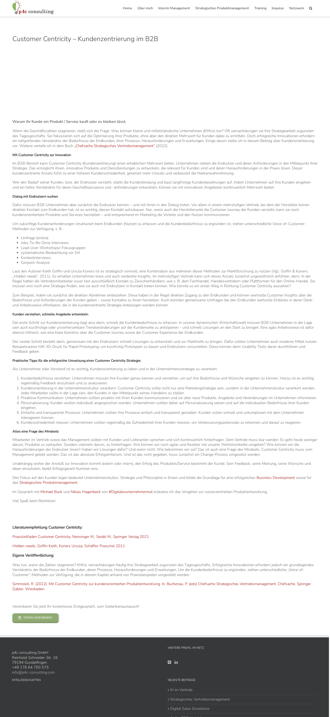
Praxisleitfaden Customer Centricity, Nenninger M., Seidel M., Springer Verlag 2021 (80, 536)
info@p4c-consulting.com (33, 672)
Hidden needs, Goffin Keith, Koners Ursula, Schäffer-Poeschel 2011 (68, 545)
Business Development (276, 477)
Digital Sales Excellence (189, 708)
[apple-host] (31, 509)
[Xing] (169, 662)
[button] (310, 8)
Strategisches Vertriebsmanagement (200, 699)
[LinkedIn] (176, 662)
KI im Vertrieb (181, 690)
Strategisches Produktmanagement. (48, 482)
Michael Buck (51, 491)
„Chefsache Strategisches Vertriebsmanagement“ (114, 145)
